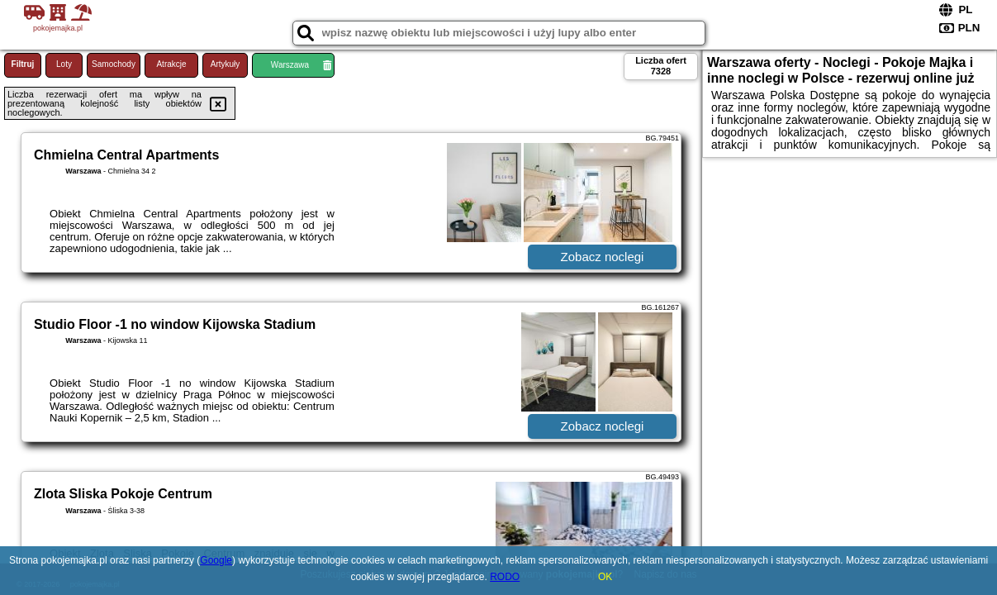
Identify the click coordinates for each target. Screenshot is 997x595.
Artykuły (225, 64)
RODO (505, 577)
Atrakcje (171, 64)
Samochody (113, 64)
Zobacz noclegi (602, 257)
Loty (64, 64)
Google (216, 560)
